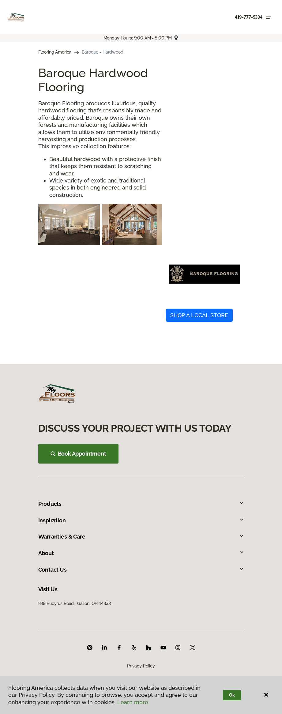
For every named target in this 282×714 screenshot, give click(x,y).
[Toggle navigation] (268, 17)
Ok (232, 695)
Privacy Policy (141, 665)
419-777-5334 (248, 17)
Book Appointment (78, 453)
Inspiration (141, 520)
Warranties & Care (141, 536)
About (141, 553)
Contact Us (141, 569)
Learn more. (133, 702)
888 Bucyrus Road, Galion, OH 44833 (74, 603)
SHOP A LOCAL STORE (199, 315)
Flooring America (55, 52)
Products (141, 504)
